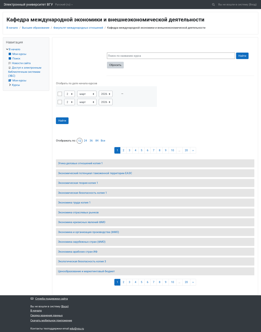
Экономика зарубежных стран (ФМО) (81, 241)
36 (91, 140)
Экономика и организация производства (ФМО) (88, 232)
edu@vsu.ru (77, 328)
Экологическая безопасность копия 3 (82, 261)
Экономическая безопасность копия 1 (82, 192)
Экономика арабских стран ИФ (77, 251)
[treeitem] (26, 67)
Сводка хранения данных (46, 315)
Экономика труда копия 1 (74, 202)
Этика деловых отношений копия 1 (80, 163)
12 (79, 140)
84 (96, 140)
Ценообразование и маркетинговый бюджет (86, 271)
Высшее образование (35, 27)
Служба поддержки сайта (49, 298)
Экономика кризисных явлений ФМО (81, 222)
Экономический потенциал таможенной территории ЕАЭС (95, 173)
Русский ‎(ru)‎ (62, 4)
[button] (213, 5)
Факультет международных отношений (78, 27)
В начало (12, 27)
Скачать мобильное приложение (51, 320)
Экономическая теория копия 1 (78, 183)
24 (85, 140)
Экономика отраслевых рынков (78, 212)
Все (103, 140)
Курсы (16, 85)
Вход (253, 4)
